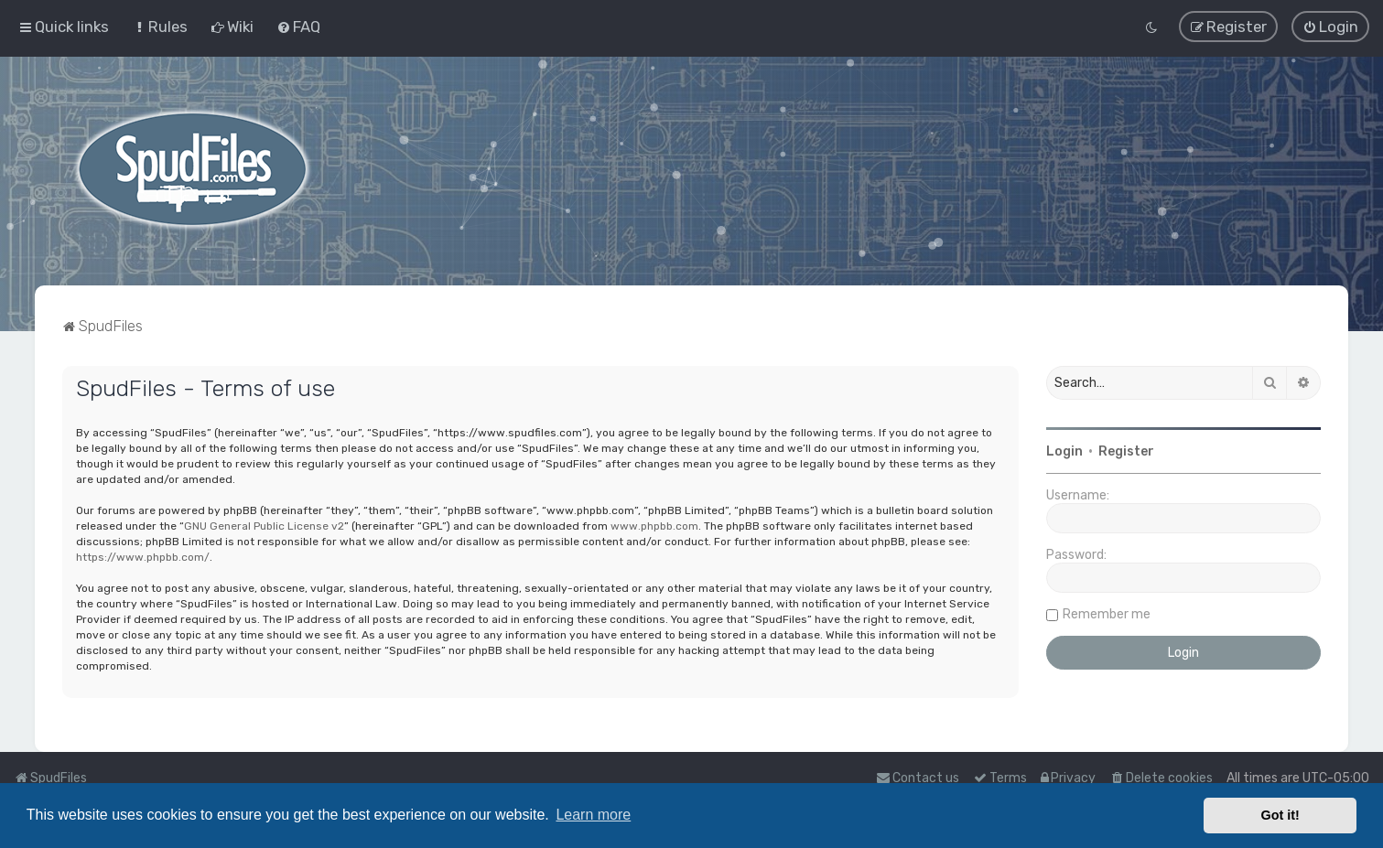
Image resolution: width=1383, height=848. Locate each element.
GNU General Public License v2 (264, 526)
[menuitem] (159, 26)
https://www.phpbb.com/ (143, 557)
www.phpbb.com (654, 526)
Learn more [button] (593, 814)
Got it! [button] (1280, 815)
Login (1064, 451)
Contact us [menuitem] (917, 778)
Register (1126, 451)
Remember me (1107, 614)
